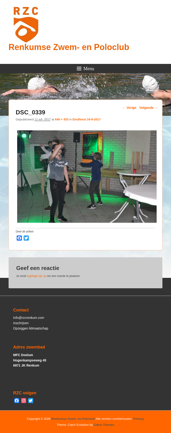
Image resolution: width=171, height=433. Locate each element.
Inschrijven (21, 323)
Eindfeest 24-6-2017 (87, 119)
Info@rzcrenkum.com (28, 318)
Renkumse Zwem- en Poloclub (69, 47)
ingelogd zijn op (36, 276)
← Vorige (129, 108)
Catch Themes (104, 425)
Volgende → (148, 108)
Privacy (138, 418)
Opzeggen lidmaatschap (30, 328)
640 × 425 (61, 119)
